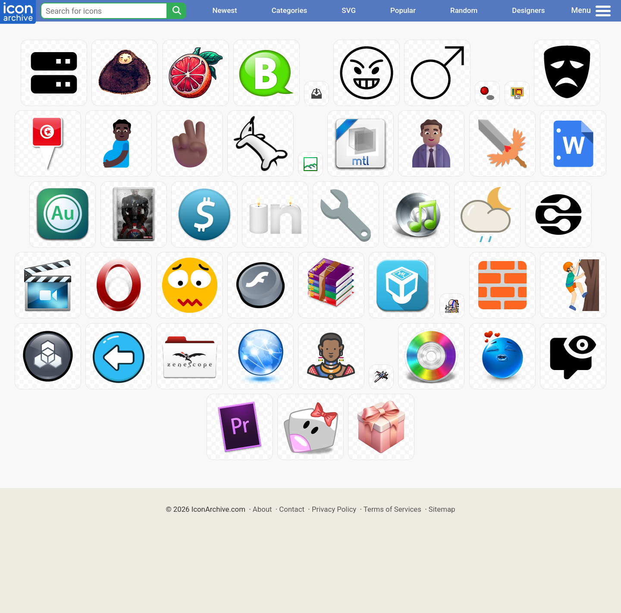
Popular (403, 10)
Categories (289, 10)
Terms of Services (392, 509)
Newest (224, 10)
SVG (349, 10)
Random (463, 10)
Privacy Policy (334, 509)
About (262, 509)
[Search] (176, 11)
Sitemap (442, 509)
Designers (528, 10)
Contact (291, 509)
